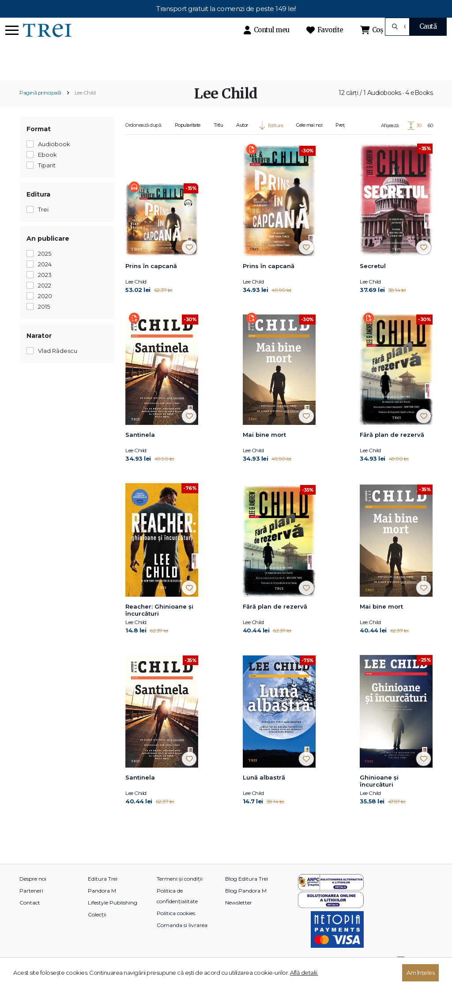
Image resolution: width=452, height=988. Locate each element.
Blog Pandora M (246, 905)
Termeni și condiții (180, 893)
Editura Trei (102, 893)
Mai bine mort (264, 450)
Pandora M (102, 905)
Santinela (140, 450)
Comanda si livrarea (182, 940)
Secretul (373, 281)
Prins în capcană (151, 281)
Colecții (97, 929)
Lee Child (85, 108)
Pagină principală (40, 108)
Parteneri (31, 905)
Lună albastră (264, 792)
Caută (428, 26)
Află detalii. (304, 972)
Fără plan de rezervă (392, 450)
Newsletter (238, 917)
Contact (29, 917)
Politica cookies (176, 928)
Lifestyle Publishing (112, 917)
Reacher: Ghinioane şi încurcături (159, 625)
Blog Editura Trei (246, 893)
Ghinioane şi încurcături (379, 796)
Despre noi (32, 893)
